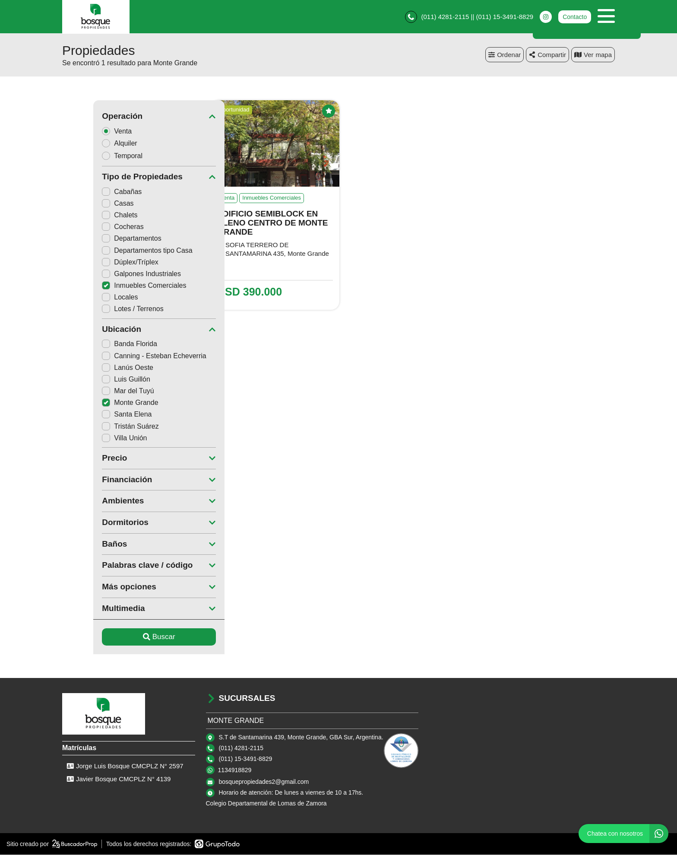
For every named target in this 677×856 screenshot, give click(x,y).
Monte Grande (99, 404)
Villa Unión (93, 439)
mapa (593, 56)
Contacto (575, 17)
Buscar (128, 638)
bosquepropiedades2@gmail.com (264, 783)
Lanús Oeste (96, 369)
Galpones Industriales (110, 275)
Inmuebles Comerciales (113, 287)
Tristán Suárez (99, 427)
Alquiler (91, 144)
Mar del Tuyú (97, 392)
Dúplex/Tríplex (99, 263)
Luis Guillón (95, 380)
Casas (86, 204)
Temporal (94, 157)
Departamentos (100, 239)
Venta (88, 132)
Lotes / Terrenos (101, 310)
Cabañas (91, 193)
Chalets (88, 216)
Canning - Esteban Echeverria (123, 357)
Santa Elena (95, 415)
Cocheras (91, 228)
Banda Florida (98, 345)
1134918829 (235, 771)
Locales (89, 298)
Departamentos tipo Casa (116, 252)
